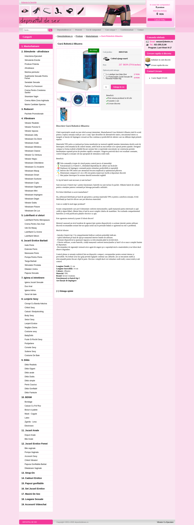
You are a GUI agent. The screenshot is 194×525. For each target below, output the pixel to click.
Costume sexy (31, 331)
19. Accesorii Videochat (34, 504)
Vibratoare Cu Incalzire (34, 167)
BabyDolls (29, 335)
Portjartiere (29, 343)
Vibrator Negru (31, 159)
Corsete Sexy (30, 347)
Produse (79, 36)
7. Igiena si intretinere (33, 277)
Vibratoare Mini (31, 191)
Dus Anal (28, 286)
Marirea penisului (32, 72)
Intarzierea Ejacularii (33, 56)
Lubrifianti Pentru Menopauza (37, 220)
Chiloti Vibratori (31, 460)
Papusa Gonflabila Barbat (36, 464)
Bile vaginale (30, 448)
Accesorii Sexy (31, 456)
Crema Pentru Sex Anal (35, 224)
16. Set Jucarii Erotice (33, 488)
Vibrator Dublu (31, 203)
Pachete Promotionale (34, 114)
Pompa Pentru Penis (33, 257)
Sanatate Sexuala (32, 82)
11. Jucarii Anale (30, 430)
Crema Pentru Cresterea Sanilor (35, 91)
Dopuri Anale (30, 435)
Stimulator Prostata (33, 265)
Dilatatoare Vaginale (33, 468)
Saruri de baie (31, 294)
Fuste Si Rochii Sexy (33, 339)
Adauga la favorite (29, 2)
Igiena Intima (30, 290)
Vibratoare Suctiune (33, 179)
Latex (27, 418)
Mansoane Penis (32, 253)
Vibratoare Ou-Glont (33, 139)
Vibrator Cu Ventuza (33, 155)
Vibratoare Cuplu (32, 183)
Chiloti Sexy (30, 307)
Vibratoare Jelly (31, 135)
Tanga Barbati (31, 261)
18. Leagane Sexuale (32, 499)
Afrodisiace (29, 68)
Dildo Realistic (31, 365)
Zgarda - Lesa (31, 422)
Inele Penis (29, 245)
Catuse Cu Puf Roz (33, 406)
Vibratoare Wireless (33, 147)
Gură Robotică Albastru (112, 36)
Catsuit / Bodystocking (34, 311)
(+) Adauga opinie (64, 291)
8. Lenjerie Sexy (30, 299)
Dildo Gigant (30, 369)
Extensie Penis (31, 249)
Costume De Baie (32, 355)
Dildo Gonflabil (31, 388)
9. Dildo (26, 360)
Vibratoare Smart (32, 175)
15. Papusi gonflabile (33, 483)
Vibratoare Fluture (32, 207)
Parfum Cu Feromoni (33, 86)
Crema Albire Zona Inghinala (37, 100)
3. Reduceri (27, 109)
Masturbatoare (92, 36)
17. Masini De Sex (31, 494)
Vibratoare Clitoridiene (34, 163)
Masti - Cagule (31, 414)
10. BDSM (27, 397)
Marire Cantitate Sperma (35, 104)
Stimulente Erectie (32, 60)
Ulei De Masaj (31, 228)
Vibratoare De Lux (32, 211)
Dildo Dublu (30, 377)
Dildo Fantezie (31, 392)
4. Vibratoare (28, 118)
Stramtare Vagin (31, 96)
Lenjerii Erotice (31, 323)
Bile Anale (29, 439)
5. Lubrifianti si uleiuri (33, 215)
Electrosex (29, 426)
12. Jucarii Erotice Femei (35, 443)
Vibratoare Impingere (34, 195)
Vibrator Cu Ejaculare (165, 522)
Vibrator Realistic (32, 123)
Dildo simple (30, 381)
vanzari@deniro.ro (164, 42)
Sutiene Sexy (30, 351)
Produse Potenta (32, 64)
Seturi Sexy (29, 319)
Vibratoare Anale (32, 143)
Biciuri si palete (31, 410)
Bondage (28, 402)
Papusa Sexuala (32, 273)
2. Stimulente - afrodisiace (35, 51)
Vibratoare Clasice (32, 151)
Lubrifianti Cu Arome (33, 232)
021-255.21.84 (160, 45)
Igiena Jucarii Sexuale (34, 282)
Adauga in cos (118, 87)
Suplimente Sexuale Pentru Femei (36, 77)
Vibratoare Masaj (32, 171)
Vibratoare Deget (32, 199)
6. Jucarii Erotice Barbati (35, 240)
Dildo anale (29, 373)
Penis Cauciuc (31, 385)
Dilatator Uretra (31, 269)
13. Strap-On (28, 473)
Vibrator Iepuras (31, 131)
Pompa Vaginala (32, 452)
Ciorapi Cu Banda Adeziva (36, 303)
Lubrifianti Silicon (32, 236)
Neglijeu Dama (31, 327)
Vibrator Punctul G (32, 127)
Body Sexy (29, 315)
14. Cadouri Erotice (32, 478)
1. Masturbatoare (30, 46)
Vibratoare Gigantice (33, 187)
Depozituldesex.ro (65, 36)
